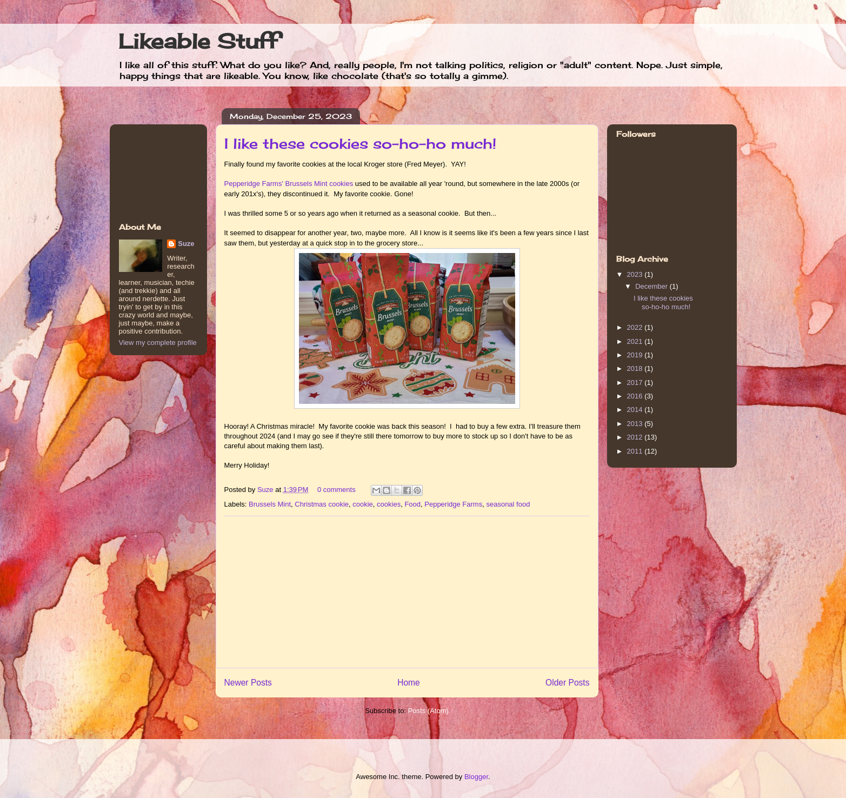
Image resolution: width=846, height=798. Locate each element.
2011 (636, 451)
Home (408, 682)
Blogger (476, 777)
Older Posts (567, 682)
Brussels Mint (270, 504)
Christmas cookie (322, 504)
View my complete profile (158, 342)
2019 (636, 355)
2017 (636, 382)
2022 (636, 327)
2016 (636, 396)
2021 (636, 341)
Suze (266, 490)
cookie (362, 504)
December (652, 286)
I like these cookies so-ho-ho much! (360, 143)
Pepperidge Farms (453, 504)
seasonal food (508, 504)
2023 (636, 274)
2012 (636, 437)
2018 (636, 368)
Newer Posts (248, 682)
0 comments (336, 490)
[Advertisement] (407, 592)
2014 (636, 409)
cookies (389, 504)
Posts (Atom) (428, 711)
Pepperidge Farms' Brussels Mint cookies (289, 183)
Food (412, 504)
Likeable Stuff (198, 41)
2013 (636, 424)
